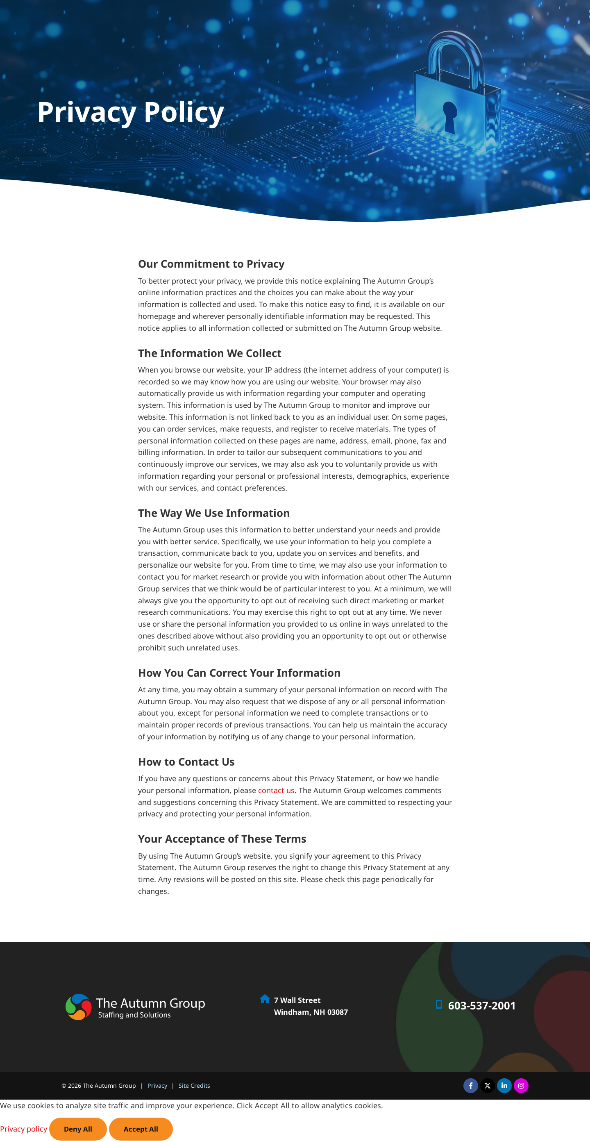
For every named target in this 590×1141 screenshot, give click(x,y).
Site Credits (194, 1085)
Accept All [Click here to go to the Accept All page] (143, 1129)
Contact (560, 19)
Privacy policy (24, 1129)
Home (337, 19)
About (525, 19)
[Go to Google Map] (264, 998)
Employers (432, 19)
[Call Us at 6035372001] (438, 1004)
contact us (276, 790)
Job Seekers (379, 19)
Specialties (485, 19)
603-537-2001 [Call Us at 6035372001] (482, 1005)
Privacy (157, 1085)
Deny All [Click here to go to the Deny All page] (78, 1129)
